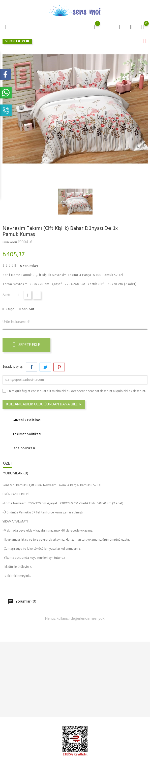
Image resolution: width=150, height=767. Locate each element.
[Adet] (18, 295)
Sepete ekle (26, 345)
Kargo (9, 309)
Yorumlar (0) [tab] (15, 473)
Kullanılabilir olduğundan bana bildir (43, 404)
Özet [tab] (7, 463)
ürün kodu (10, 242)
